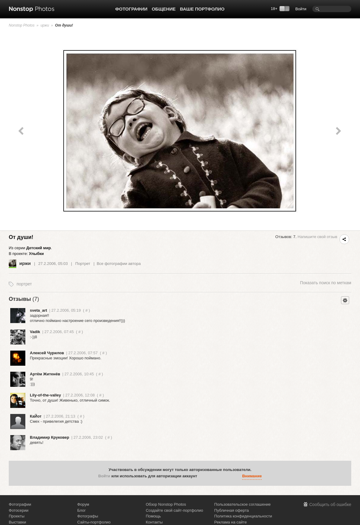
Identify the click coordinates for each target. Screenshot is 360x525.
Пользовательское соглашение (242, 504)
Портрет (82, 263)
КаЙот (36, 416)
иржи (44, 25)
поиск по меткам (325, 282)
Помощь (153, 516)
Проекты (16, 516)
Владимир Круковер (49, 437)
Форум (83, 504)
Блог (81, 510)
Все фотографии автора (119, 263)
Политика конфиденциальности (243, 516)
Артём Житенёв (45, 374)
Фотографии (131, 8)
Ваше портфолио (202, 8)
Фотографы (87, 516)
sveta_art (38, 310)
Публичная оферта (231, 510)
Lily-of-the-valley (45, 395)
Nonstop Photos (21, 25)
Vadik (35, 331)
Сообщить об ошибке (330, 504)
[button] (203, 476)
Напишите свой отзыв (317, 236)
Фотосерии (18, 510)
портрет (24, 284)
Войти (300, 9)
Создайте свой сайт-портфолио (174, 510)
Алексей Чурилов (47, 353)
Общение (163, 8)
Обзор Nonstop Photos (166, 504)
